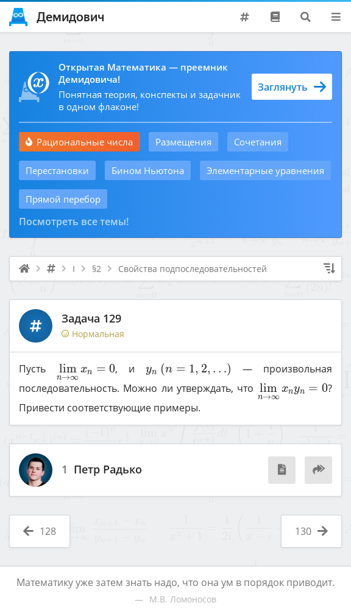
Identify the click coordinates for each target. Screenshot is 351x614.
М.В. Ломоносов (182, 599)
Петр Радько (108, 469)
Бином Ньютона (148, 170)
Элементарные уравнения (265, 170)
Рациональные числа (79, 142)
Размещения (183, 142)
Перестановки (57, 170)
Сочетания (258, 142)
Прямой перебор (63, 199)
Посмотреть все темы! (74, 221)
